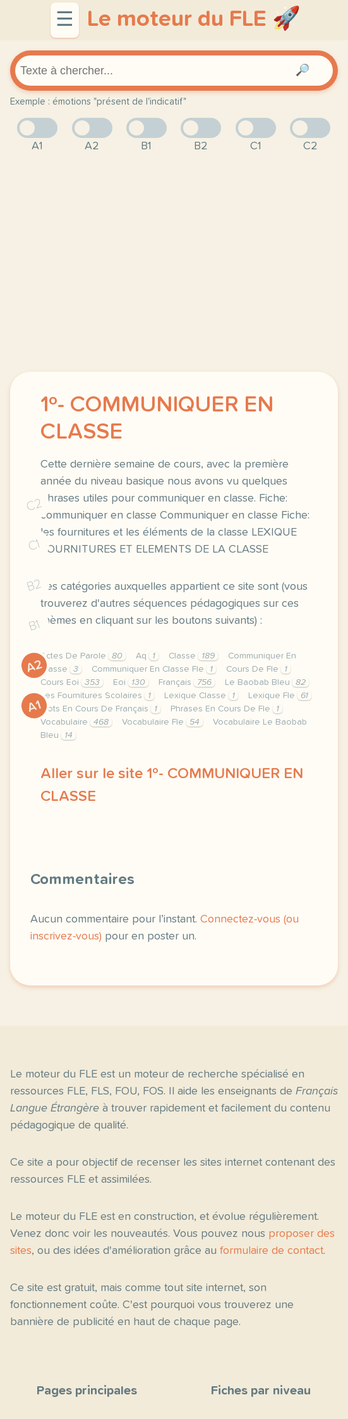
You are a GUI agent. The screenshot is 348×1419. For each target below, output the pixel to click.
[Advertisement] (174, 263)
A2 (34, 666)
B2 (34, 585)
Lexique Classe (201, 695)
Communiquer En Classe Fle (154, 669)
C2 (34, 505)
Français (187, 682)
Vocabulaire (76, 722)
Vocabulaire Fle (162, 722)
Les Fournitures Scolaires (97, 695)
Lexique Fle (279, 695)
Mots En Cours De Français (100, 708)
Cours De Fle (258, 669)
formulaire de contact (271, 1250)
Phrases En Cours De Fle (226, 708)
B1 (34, 626)
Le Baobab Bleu (267, 682)
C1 (34, 545)
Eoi (130, 682)
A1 (34, 706)
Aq (147, 656)
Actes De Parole (83, 656)
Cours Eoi (71, 682)
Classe (193, 656)
